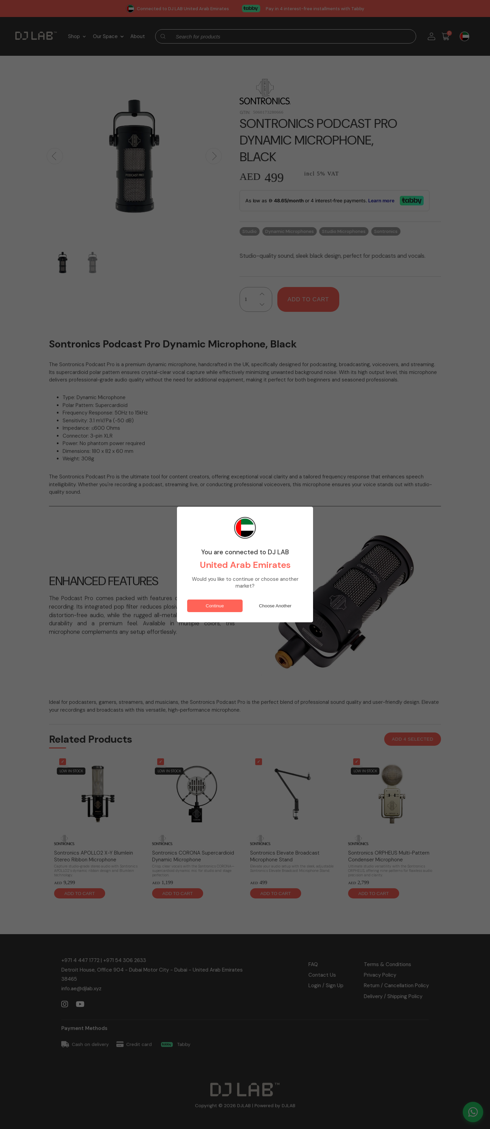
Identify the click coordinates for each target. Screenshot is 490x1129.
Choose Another (275, 605)
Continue (215, 605)
